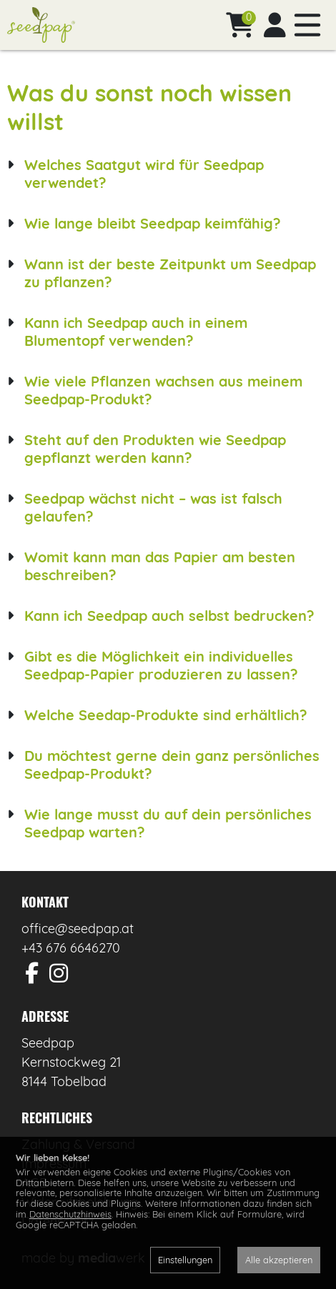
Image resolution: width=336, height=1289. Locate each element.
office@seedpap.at (77, 928)
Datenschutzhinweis (70, 1214)
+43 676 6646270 (70, 948)
